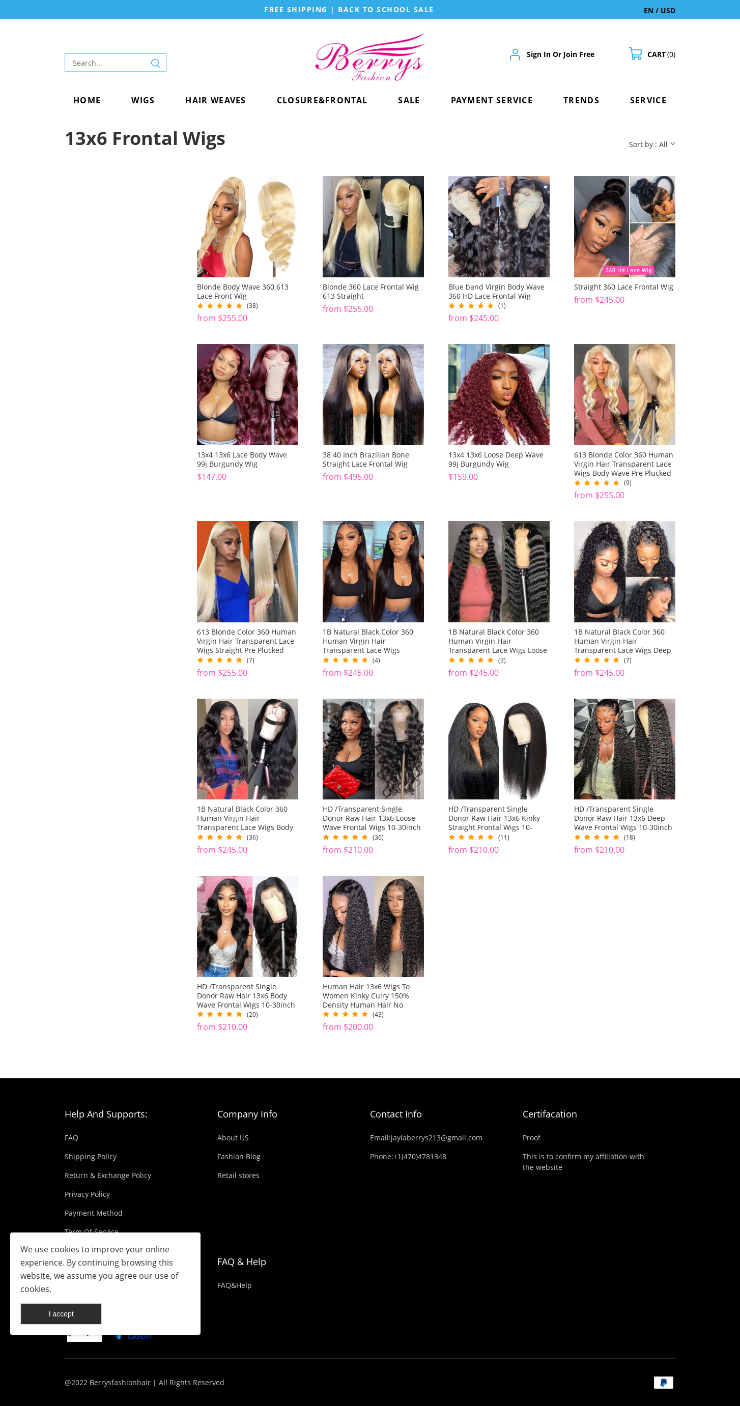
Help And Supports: (106, 1114)
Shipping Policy (91, 1156)
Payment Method (94, 1213)
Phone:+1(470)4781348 (408, 1156)
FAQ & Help (241, 1261)
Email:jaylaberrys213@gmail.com (426, 1137)
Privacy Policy (87, 1194)
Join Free (578, 54)
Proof (531, 1137)
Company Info (247, 1114)
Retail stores (238, 1175)
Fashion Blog (239, 1156)
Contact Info (396, 1114)
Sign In (539, 54)
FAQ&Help (234, 1285)
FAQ (71, 1137)
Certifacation (550, 1114)
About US (233, 1137)
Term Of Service (92, 1232)
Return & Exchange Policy (108, 1175)
